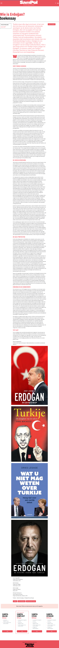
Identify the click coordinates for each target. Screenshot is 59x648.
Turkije (15, 601)
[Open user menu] (57, 3)
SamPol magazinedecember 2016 (3, 27)
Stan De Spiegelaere (4, 24)
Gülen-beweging (21, 601)
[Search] (55, 3)
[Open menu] (1, 3)
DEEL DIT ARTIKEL (52, 24)
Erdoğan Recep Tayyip (31, 601)
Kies (7, 631)
